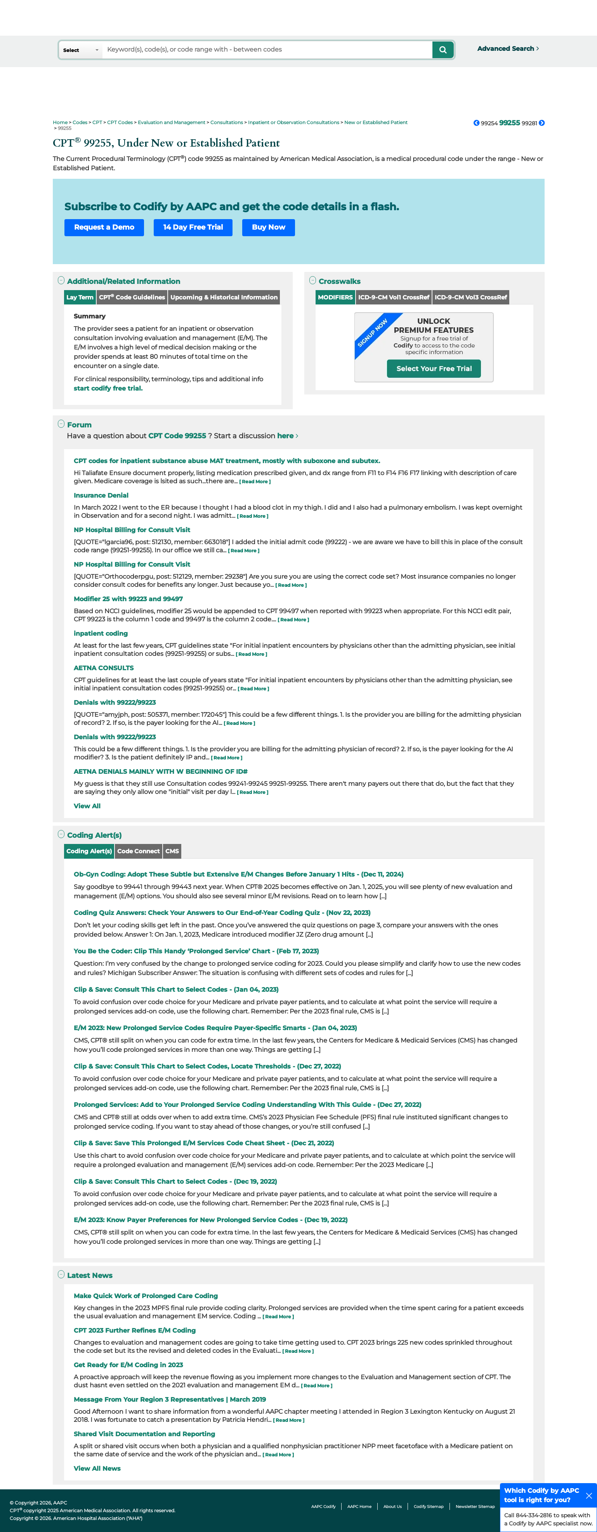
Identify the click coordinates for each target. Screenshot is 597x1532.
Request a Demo (104, 227)
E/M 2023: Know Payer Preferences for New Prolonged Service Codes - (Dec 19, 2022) (211, 1220)
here (285, 436)
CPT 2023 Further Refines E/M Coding (135, 1330)
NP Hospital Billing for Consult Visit (132, 530)
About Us (393, 1506)
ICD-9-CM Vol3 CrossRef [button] (471, 297)
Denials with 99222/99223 (115, 702)
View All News (97, 1468)
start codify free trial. (108, 388)
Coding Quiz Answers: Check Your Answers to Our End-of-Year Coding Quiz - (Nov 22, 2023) (222, 912)
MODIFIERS (335, 297)
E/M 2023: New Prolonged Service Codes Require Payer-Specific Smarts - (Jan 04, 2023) (215, 1028)
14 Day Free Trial (193, 227)
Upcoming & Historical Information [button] (224, 297)
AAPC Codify (323, 1506)
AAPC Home (359, 1506)
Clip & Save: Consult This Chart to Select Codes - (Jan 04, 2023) (176, 989)
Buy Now (268, 227)
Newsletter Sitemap (475, 1506)
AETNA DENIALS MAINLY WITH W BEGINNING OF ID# (161, 771)
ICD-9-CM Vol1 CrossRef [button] (393, 297)
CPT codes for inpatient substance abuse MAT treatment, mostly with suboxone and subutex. (227, 461)
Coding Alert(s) (89, 851)
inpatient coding (101, 633)
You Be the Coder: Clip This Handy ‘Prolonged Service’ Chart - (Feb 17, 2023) (196, 951)
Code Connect (138, 851)
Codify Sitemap (429, 1506)
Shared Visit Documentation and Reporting (144, 1434)
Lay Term (80, 297)
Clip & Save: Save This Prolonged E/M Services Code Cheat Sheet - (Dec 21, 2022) (204, 1143)
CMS (172, 851)
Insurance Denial (101, 495)
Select (71, 50)
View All (87, 806)
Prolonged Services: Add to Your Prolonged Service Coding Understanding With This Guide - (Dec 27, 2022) (248, 1104)
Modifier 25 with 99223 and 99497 (128, 599)
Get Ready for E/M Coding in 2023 (128, 1365)
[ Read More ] (255, 481)
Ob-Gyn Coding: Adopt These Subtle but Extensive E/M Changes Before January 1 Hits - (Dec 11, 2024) (239, 874)
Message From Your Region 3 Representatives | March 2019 (170, 1399)
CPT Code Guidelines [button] (132, 297)
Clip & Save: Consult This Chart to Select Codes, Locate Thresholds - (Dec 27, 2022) (207, 1066)
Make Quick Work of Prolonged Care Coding (146, 1296)
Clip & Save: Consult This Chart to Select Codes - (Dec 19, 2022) (175, 1181)
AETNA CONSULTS (104, 668)
